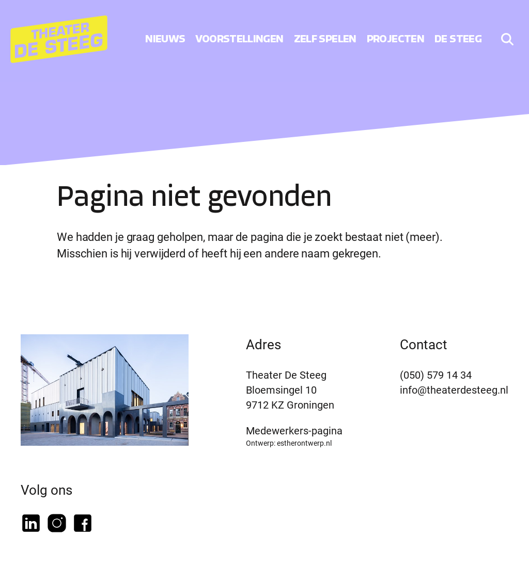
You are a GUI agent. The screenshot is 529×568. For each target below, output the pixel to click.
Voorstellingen (239, 38)
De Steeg (457, 38)
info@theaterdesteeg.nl (454, 389)
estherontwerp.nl (304, 443)
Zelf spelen (325, 38)
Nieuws (165, 38)
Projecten (395, 38)
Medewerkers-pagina (294, 430)
